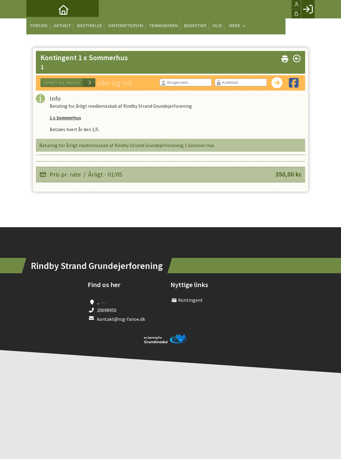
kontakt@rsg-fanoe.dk (121, 320)
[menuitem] (35, 9)
